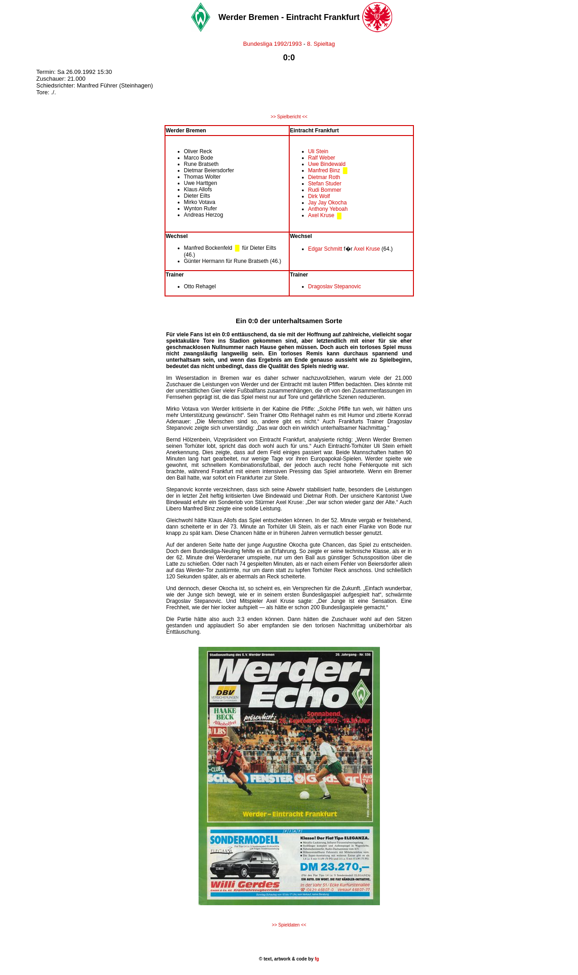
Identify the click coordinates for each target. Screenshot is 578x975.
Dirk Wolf (319, 196)
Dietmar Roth (324, 177)
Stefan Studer (324, 183)
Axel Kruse (321, 215)
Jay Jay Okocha (327, 202)
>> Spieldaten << (289, 924)
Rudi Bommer (324, 190)
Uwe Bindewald (327, 164)
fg (316, 958)
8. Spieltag (321, 43)
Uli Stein (318, 151)
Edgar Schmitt (325, 249)
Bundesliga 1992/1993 (272, 43)
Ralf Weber (321, 158)
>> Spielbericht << (289, 116)
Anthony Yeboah (328, 209)
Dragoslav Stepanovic (334, 286)
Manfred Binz (324, 170)
